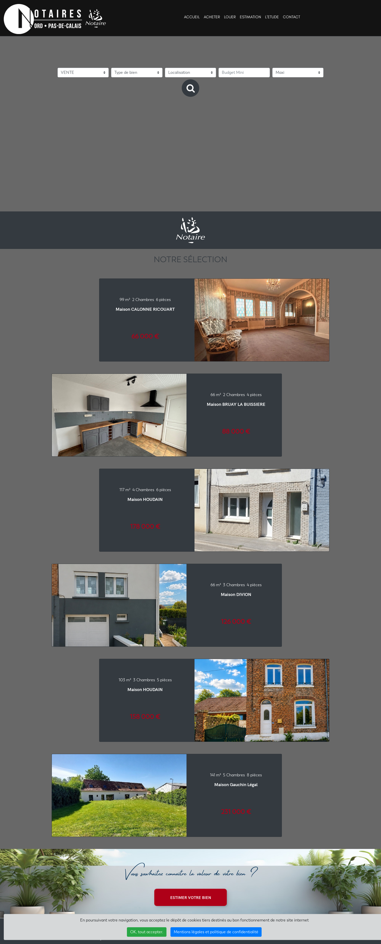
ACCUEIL (192, 17)
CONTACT (291, 17)
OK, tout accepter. (146, 931)
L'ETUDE (272, 17)
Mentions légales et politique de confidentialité (216, 931)
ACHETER (212, 17)
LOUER (230, 17)
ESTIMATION (250, 17)
